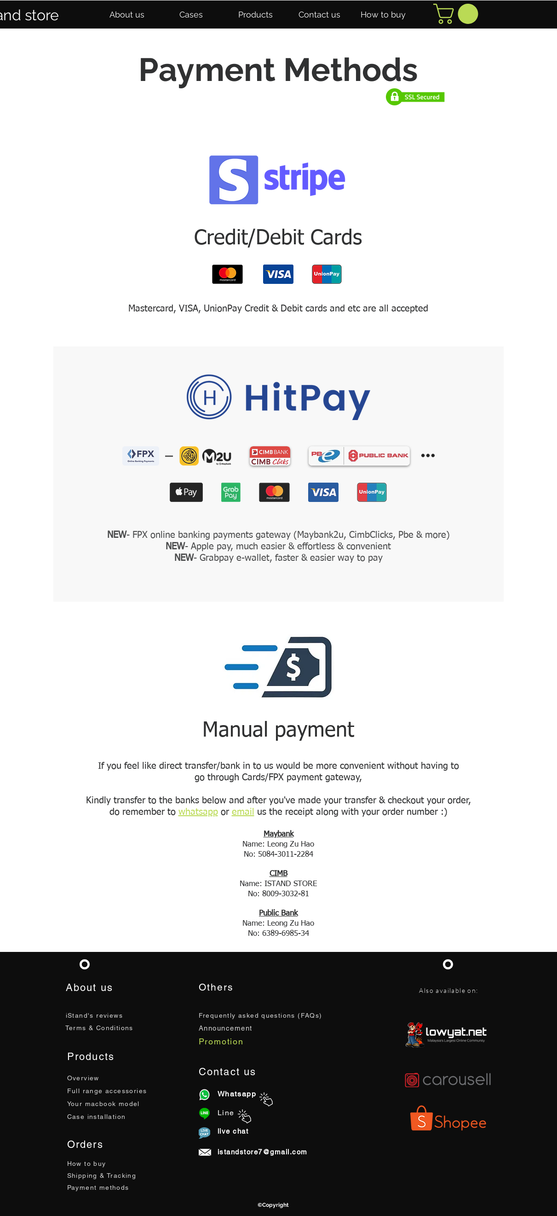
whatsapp (198, 812)
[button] (127, 15)
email (243, 812)
